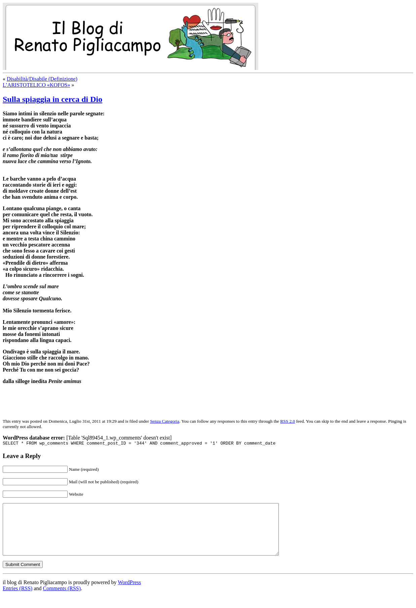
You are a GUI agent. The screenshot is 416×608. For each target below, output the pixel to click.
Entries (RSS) (17, 599)
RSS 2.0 (287, 421)
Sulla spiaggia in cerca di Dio (52, 99)
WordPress (129, 593)
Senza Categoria (164, 421)
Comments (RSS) (62, 599)
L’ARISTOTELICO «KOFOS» (36, 85)
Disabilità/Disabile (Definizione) (42, 79)
